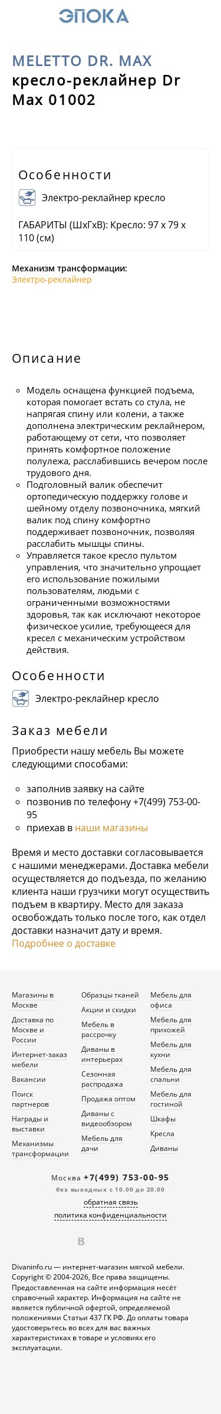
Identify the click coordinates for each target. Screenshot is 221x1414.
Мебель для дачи (102, 1143)
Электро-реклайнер (52, 279)
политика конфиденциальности (110, 1215)
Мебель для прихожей (171, 1025)
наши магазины (111, 827)
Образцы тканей (110, 995)
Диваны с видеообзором (106, 1118)
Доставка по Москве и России (33, 1030)
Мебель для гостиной (171, 1099)
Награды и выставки (30, 1124)
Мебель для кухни (171, 1049)
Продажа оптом (108, 1099)
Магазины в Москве (33, 1000)
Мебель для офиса (171, 1000)
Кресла (162, 1133)
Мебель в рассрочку (98, 1029)
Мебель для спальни (171, 1074)
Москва (66, 1178)
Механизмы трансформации (40, 1149)
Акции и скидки (108, 1010)
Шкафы (163, 1119)
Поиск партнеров (30, 1099)
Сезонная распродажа (102, 1079)
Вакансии (29, 1079)
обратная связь (111, 1202)
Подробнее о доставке (64, 943)
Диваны (164, 1148)
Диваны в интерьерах (102, 1054)
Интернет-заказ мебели (39, 1059)
